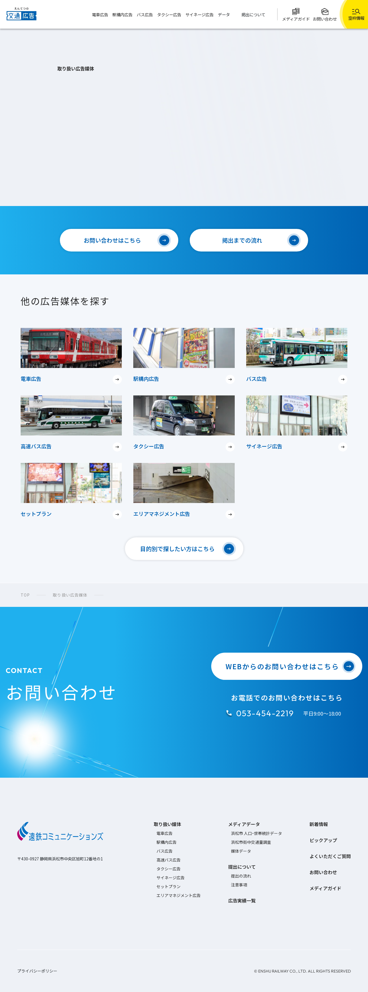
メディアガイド (325, 888)
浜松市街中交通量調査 (251, 842)
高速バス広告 (168, 860)
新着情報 (319, 824)
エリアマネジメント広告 (178, 895)
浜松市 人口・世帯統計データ (256, 833)
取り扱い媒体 (167, 824)
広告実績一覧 (242, 900)
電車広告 (164, 833)
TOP (25, 595)
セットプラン (168, 886)
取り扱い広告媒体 (70, 595)
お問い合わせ (323, 872)
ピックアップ (323, 840)
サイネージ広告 (170, 877)
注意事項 (239, 885)
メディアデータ (244, 824)
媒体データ (241, 851)
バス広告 (164, 851)
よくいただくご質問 (330, 856)
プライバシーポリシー (37, 971)
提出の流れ (241, 876)
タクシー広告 (168, 869)
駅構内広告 (166, 842)
